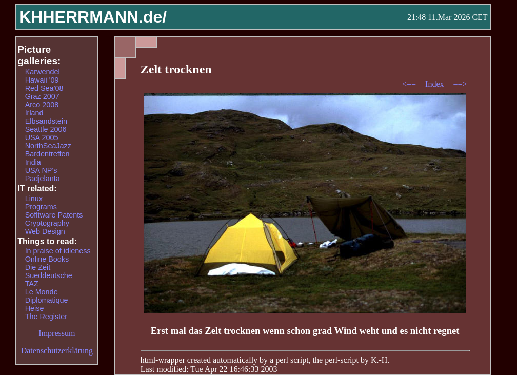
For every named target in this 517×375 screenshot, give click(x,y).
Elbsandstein (46, 121)
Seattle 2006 (46, 129)
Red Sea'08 (44, 88)
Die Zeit (38, 267)
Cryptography (47, 223)
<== (410, 84)
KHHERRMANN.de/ (93, 17)
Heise (34, 308)
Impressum (56, 333)
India (33, 162)
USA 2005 (41, 137)
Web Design (45, 231)
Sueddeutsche (48, 275)
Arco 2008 (42, 105)
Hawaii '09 (42, 80)
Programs (41, 207)
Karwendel (42, 72)
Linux (34, 198)
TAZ (31, 284)
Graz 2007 (42, 96)
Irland (34, 113)
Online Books (47, 259)
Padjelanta (42, 178)
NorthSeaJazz (48, 146)
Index (435, 84)
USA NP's (41, 170)
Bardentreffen (47, 154)
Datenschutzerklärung (57, 350)
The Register (46, 316)
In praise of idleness (58, 251)
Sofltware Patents (54, 215)
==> (460, 84)
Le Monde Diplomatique (46, 296)
